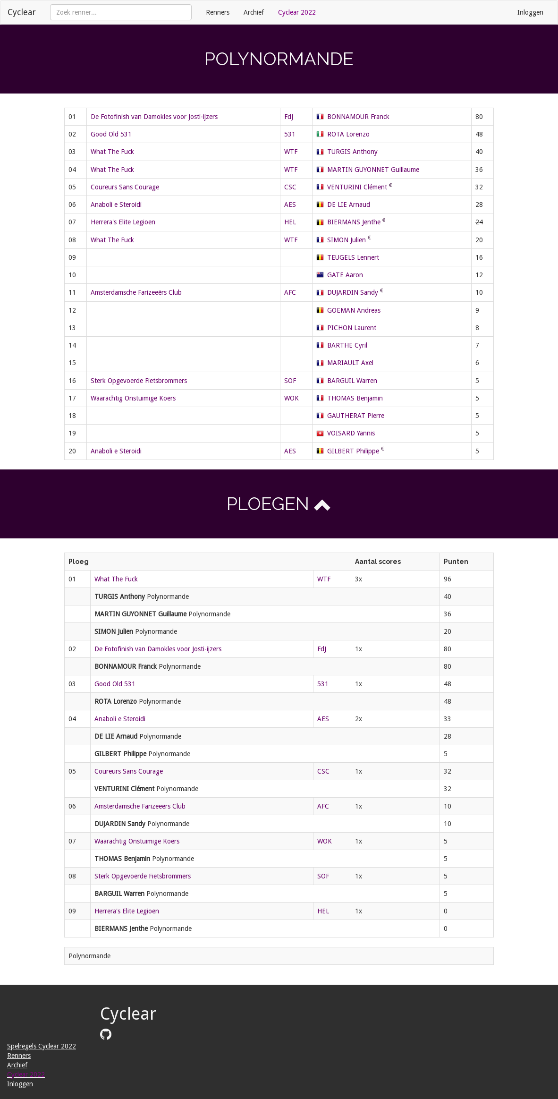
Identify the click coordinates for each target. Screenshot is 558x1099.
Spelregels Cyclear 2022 (41, 1046)
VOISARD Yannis (351, 433)
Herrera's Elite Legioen (123, 222)
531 (290, 134)
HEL (290, 222)
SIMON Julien (346, 240)
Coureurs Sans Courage (125, 187)
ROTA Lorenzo (348, 134)
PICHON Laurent (351, 328)
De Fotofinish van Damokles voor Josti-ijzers (154, 116)
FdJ (288, 116)
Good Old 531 (111, 134)
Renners (217, 12)
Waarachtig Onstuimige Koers (133, 398)
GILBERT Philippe (353, 451)
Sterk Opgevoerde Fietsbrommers (139, 380)
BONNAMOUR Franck (358, 116)
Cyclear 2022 (297, 12)
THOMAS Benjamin (355, 398)
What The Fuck (112, 151)
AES (290, 204)
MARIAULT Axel (350, 362)
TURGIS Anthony (352, 151)
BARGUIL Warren (352, 380)
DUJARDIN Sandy (352, 292)
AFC (290, 292)
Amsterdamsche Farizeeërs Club (136, 292)
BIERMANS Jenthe (353, 222)
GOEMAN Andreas (353, 310)
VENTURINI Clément (357, 187)
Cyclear (22, 12)
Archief (254, 12)
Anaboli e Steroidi (116, 204)
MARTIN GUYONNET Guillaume (373, 169)
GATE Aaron (345, 275)
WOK (291, 398)
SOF (290, 380)
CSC (290, 187)
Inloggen (530, 12)
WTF (290, 151)
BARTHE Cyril (347, 345)
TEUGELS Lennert (353, 257)
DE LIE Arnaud (348, 204)
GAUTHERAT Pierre (355, 415)
